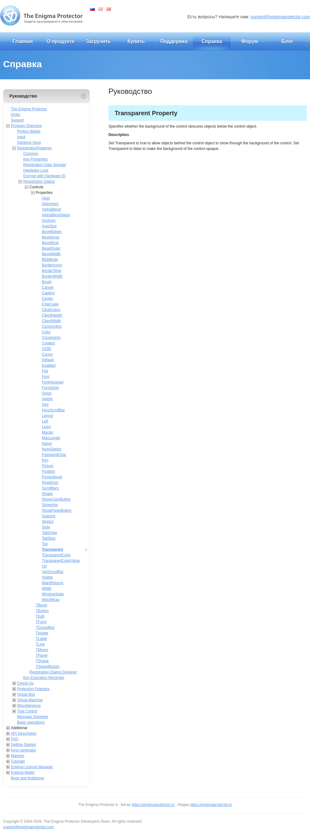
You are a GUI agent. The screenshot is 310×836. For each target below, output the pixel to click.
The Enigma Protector (29, 109)
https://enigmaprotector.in (211, 805)
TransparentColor (56, 555)
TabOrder (49, 533)
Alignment (50, 204)
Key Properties (35, 159)
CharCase (50, 304)
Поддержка (174, 41)
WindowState (53, 594)
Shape (47, 494)
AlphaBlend (51, 209)
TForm (41, 622)
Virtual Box (26, 694)
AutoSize (49, 226)
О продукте (60, 41)
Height (47, 399)
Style (46, 527)
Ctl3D (46, 349)
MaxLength (51, 438)
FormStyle (50, 388)
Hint (45, 404)
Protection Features (33, 689)
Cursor (47, 354)
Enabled (48, 365)
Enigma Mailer (23, 772)
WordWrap (51, 599)
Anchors (48, 220)
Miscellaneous (29, 705)
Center (47, 298)
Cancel (47, 287)
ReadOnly (50, 482)
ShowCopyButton (56, 499)
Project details (28, 131)
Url (44, 566)
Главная (22, 41)
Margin (47, 432)
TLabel (41, 639)
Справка (212, 41)
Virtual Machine (30, 700)
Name (47, 443)
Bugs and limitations (27, 778)
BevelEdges (52, 232)
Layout (47, 416)
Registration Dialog (39, 181)
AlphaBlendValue (56, 215)
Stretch (48, 521)
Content (48, 343)
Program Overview (26, 126)
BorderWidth (52, 276)
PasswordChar (54, 455)
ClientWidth (51, 321)
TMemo (42, 650)
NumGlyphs (51, 449)
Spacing (48, 516)
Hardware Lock (35, 170)
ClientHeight (52, 315)
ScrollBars (50, 488)
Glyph (46, 393)
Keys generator (23, 750)
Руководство (23, 96)
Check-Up (25, 683)
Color (46, 332)
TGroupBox (45, 627)
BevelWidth (51, 254)
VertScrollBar (53, 572)
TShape (42, 661)
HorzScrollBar (53, 410)
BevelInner (51, 237)
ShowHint (50, 505)
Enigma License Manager (32, 767)
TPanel (41, 655)
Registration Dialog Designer (53, 672)
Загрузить (98, 41)
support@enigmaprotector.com (280, 16)
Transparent (52, 549)
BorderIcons (52, 265)
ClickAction (51, 310)
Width (46, 588)
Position (48, 471)
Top (45, 544)
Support (17, 120)
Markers (17, 756)
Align (46, 198)
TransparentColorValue (61, 560)
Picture (47, 466)
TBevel (41, 605)
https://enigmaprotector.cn (153, 805)
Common (30, 153)
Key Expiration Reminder (43, 678)
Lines (46, 427)
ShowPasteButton (56, 510)
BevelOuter (51, 248)
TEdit (40, 616)
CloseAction (52, 326)
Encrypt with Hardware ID (44, 176)
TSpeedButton (48, 666)
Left (45, 421)
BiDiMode (50, 259)
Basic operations (31, 722)
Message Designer (32, 717)
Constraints (51, 337)
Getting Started (23, 744)
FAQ (14, 739)
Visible (47, 577)
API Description (24, 733)
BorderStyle (51, 271)
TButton (42, 611)
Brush (46, 282)
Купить (136, 41)
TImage (42, 633)
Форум (249, 41)
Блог (287, 41)
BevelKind (50, 243)
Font (45, 376)
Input (21, 137)
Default (48, 360)
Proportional (52, 477)
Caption (48, 293)
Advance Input (29, 142)
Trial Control (27, 711)
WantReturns (53, 583)
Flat (45, 371)
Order (15, 114)
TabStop (48, 538)
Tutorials (18, 761)
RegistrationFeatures (34, 148)
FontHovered (52, 382)
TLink (40, 644)
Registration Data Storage (44, 165)
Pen (45, 460)
